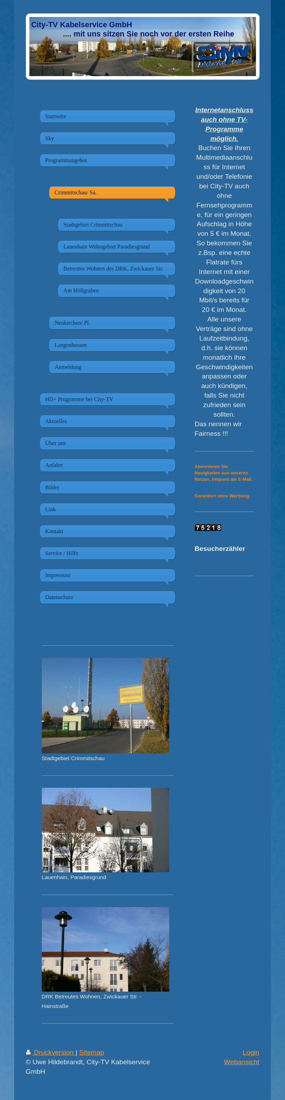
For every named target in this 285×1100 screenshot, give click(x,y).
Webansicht (242, 1062)
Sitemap (91, 1052)
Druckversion (51, 1052)
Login (251, 1052)
